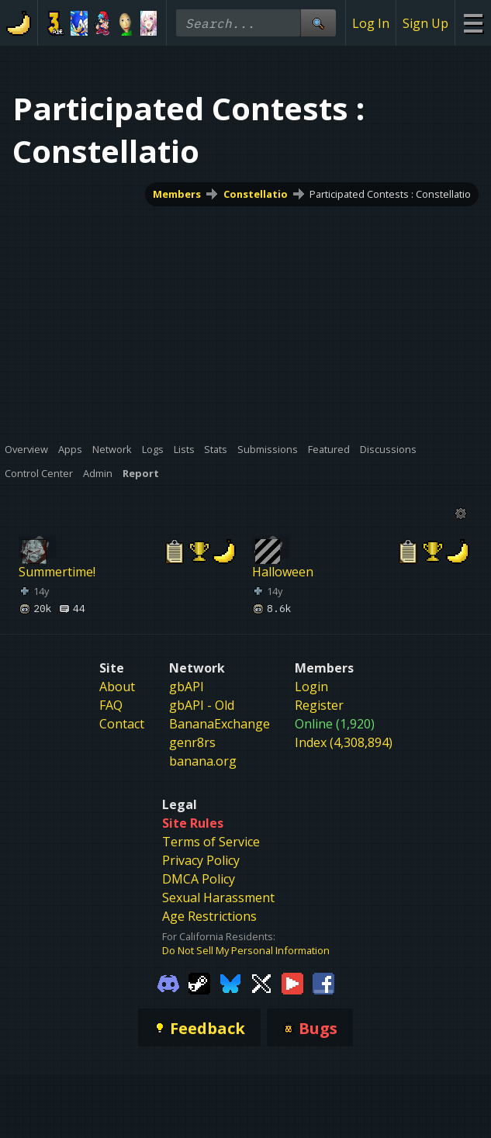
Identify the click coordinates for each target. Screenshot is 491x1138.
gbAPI (186, 686)
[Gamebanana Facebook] (323, 982)
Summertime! (57, 571)
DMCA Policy (198, 878)
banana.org (203, 761)
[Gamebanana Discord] (168, 982)
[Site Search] (318, 22)
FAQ (111, 705)
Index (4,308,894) (343, 742)
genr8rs (192, 742)
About (117, 686)
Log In (370, 23)
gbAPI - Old (201, 705)
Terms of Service (211, 841)
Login (311, 686)
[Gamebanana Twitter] (261, 982)
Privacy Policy (201, 860)
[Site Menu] (473, 23)
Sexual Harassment (218, 897)
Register (319, 705)
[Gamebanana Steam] (199, 982)
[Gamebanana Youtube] (292, 982)
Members (177, 194)
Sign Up (425, 23)
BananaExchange (219, 723)
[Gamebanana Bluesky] (230, 982)
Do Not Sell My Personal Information (246, 950)
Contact (121, 723)
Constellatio (255, 194)
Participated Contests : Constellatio (390, 194)
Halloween (282, 571)
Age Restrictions (209, 916)
